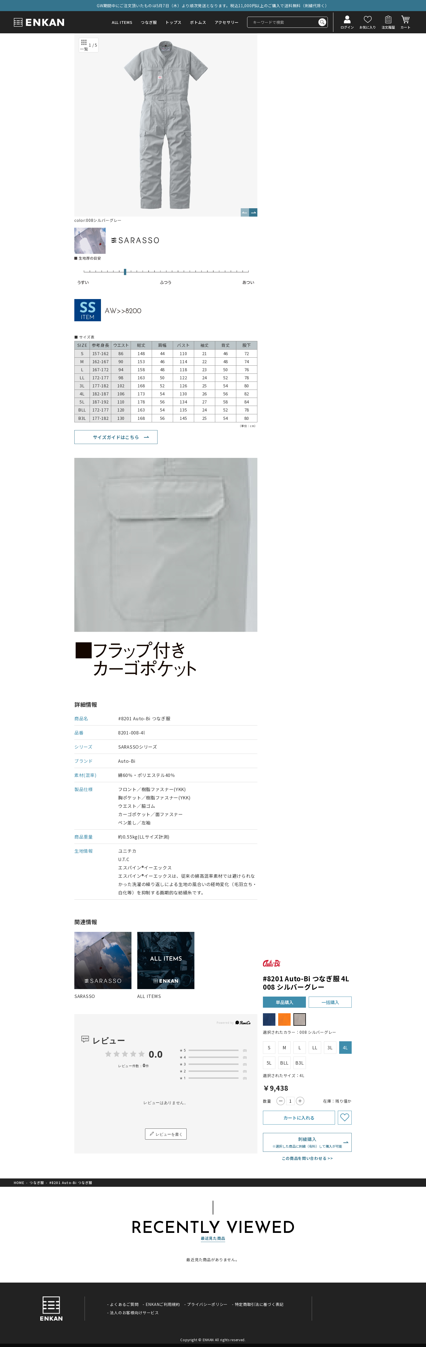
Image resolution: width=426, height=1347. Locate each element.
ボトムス (198, 22)
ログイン (347, 27)
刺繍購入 (307, 1143)
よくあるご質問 (124, 1304)
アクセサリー (227, 22)
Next (253, 212)
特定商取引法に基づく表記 (259, 1304)
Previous (245, 212)
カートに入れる (299, 1117)
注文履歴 (388, 27)
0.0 (156, 1054)
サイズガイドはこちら (116, 437)
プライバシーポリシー (207, 1304)
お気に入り (367, 27)
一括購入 (330, 1002)
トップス (173, 22)
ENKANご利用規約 (163, 1304)
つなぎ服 (149, 22)
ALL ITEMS (122, 22)
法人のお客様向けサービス (134, 1312)
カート (405, 27)
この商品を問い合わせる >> (307, 1158)
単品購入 (284, 1002)
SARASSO (84, 996)
